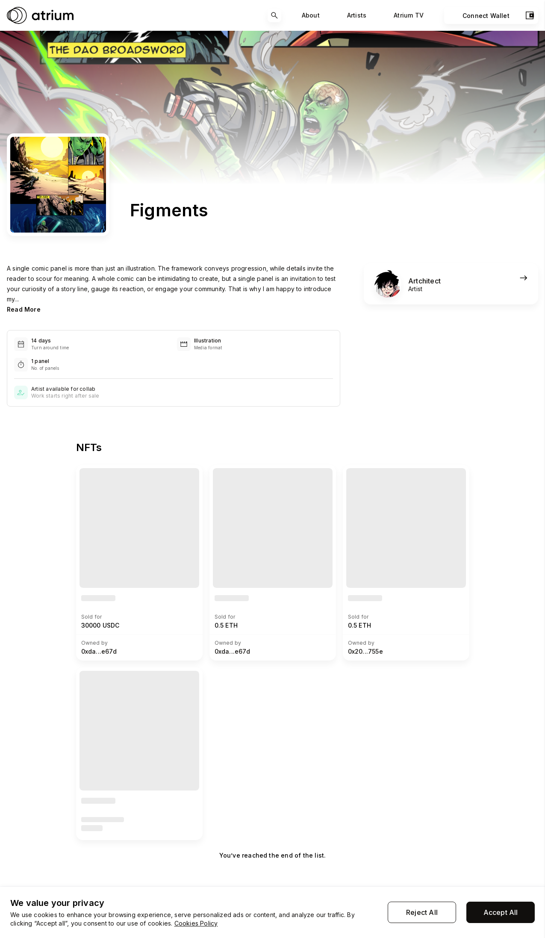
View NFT (96, 473)
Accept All (500, 912)
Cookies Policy (196, 923)
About (311, 15)
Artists (356, 15)
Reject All (422, 912)
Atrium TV (409, 15)
